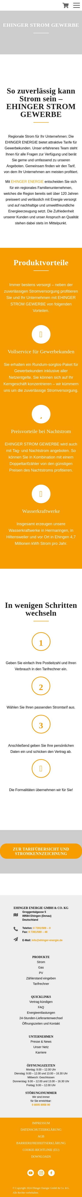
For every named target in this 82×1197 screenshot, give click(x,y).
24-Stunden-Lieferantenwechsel (41, 1018)
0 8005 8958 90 (41, 1104)
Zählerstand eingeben (41, 978)
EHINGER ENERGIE (27, 181)
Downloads (41, 1156)
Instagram (41, 1173)
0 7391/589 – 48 (37, 932)
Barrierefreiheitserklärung (41, 1143)
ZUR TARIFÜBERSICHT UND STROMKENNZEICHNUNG (41, 851)
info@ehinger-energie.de (47, 940)
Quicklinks (41, 997)
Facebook (51, 1173)
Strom (41, 962)
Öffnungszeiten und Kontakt (41, 1023)
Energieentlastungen (41, 1012)
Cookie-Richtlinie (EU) (41, 1150)
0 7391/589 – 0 (42, 928)
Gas (41, 967)
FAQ (41, 1007)
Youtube (30, 1173)
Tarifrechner (41, 983)
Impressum (41, 1123)
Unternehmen (41, 1036)
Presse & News (41, 1041)
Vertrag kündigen (41, 1002)
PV (41, 973)
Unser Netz (41, 1047)
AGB (41, 1136)
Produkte (41, 957)
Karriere (41, 1052)
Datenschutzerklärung (41, 1129)
